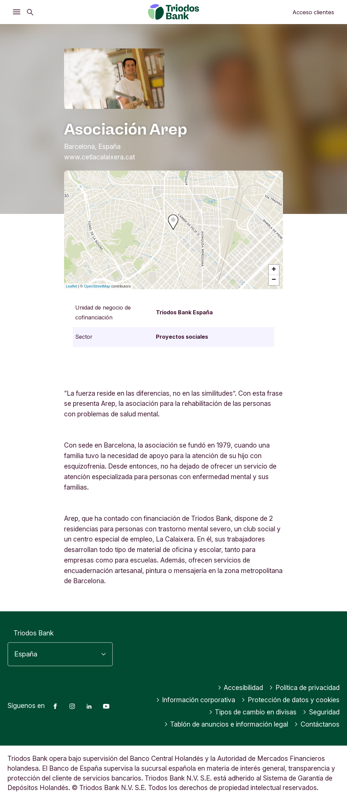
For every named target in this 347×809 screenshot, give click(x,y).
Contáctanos (317, 724)
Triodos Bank (34, 633)
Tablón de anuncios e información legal (226, 724)
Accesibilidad (240, 688)
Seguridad (321, 712)
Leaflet (71, 286)
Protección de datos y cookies (290, 700)
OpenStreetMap (97, 286)
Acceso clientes (313, 12)
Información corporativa (196, 700)
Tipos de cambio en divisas (253, 712)
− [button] (274, 280)
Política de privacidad (304, 688)
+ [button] (274, 270)
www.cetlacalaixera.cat (99, 157)
